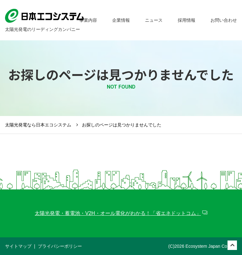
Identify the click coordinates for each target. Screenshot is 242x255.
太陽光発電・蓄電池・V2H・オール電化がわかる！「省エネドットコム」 (118, 213)
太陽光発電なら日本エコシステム (38, 124)
